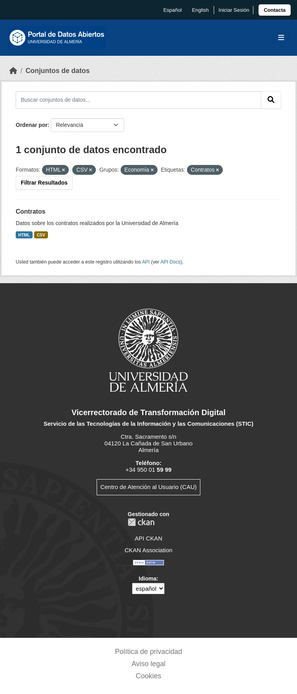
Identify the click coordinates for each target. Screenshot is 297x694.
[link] (274, 10)
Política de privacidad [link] (148, 652)
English (200, 10)
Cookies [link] (148, 676)
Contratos (31, 211)
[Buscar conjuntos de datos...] (138, 99)
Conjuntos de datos (58, 71)
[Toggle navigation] (281, 38)
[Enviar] (271, 99)
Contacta (275, 10)
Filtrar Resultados (44, 182)
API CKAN (148, 538)
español (172, 10)
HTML (24, 235)
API (146, 262)
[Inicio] (13, 71)
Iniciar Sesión (233, 10)
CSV (41, 235)
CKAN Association (148, 550)
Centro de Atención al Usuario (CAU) (148, 486)
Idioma (147, 578)
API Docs (170, 262)
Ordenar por (32, 125)
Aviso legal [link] (149, 664)
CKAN (141, 522)
